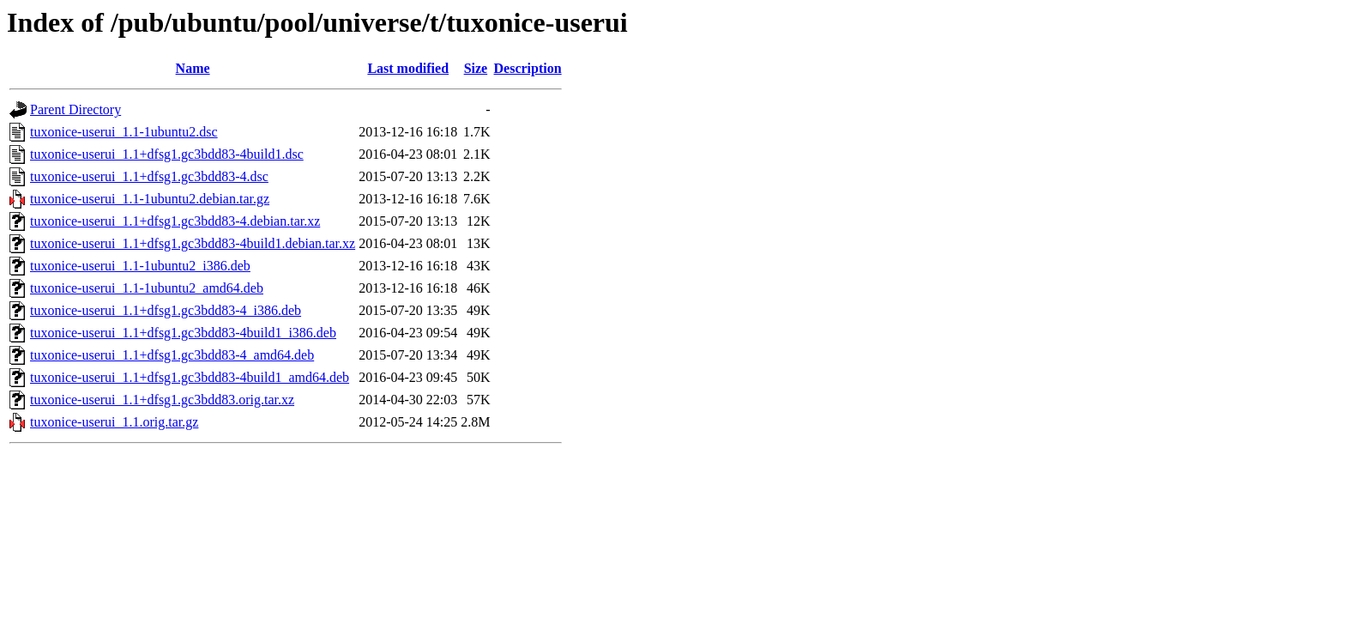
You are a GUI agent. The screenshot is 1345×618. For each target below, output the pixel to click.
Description (528, 68)
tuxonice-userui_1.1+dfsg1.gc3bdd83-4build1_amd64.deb (189, 377)
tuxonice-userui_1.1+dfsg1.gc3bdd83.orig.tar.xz (162, 399)
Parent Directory (75, 109)
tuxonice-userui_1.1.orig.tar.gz (114, 422)
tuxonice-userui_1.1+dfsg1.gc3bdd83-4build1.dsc (167, 154)
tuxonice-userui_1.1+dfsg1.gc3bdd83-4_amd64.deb (172, 355)
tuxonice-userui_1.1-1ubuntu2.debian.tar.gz (149, 198)
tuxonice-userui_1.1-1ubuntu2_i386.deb (140, 265)
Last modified (408, 68)
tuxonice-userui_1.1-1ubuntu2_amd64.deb (146, 288)
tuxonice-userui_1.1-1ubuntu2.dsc (124, 131)
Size (476, 68)
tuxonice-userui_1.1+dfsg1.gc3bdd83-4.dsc (149, 176)
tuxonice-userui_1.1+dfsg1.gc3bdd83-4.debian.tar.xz (175, 221)
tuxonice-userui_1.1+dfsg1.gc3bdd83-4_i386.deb (165, 310)
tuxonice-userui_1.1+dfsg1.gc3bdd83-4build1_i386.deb (183, 332)
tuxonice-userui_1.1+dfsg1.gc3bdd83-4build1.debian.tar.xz (192, 243)
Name (193, 68)
